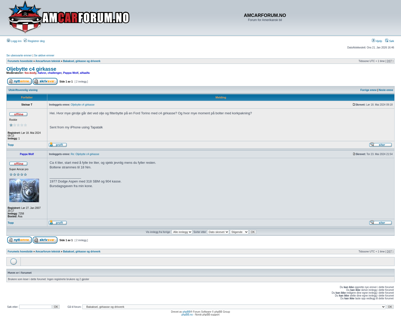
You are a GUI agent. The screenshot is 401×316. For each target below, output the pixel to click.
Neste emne (386, 90)
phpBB (186, 311)
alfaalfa (85, 72)
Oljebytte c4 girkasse (31, 69)
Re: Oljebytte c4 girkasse (85, 154)
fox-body (30, 72)
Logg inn (14, 41)
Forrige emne (368, 90)
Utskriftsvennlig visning (23, 90)
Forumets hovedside (20, 61)
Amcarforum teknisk (48, 61)
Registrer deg (34, 41)
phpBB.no (187, 314)
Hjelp (377, 41)
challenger (54, 72)
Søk (389, 41)
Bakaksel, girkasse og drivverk (81, 61)
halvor (42, 72)
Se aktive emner (44, 55)
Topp (11, 145)
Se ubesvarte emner (19, 55)
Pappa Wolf (71, 72)
